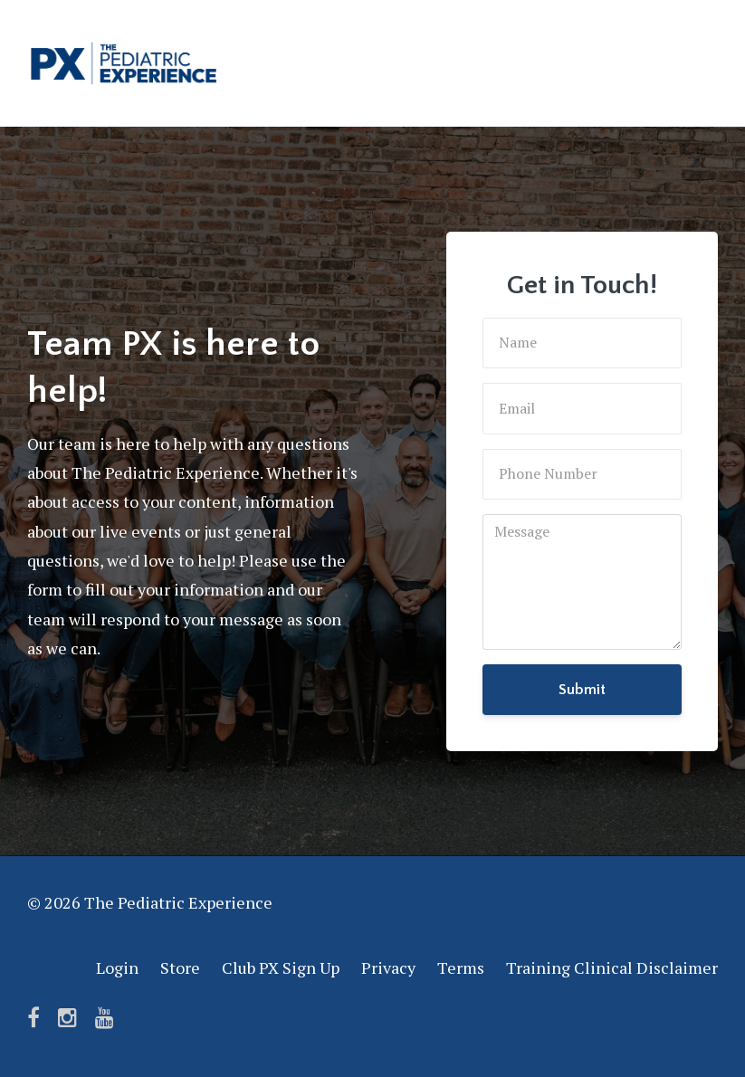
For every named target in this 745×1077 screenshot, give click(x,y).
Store (180, 967)
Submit (582, 689)
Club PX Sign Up (280, 967)
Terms (460, 967)
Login (117, 967)
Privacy (388, 967)
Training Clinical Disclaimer (612, 967)
